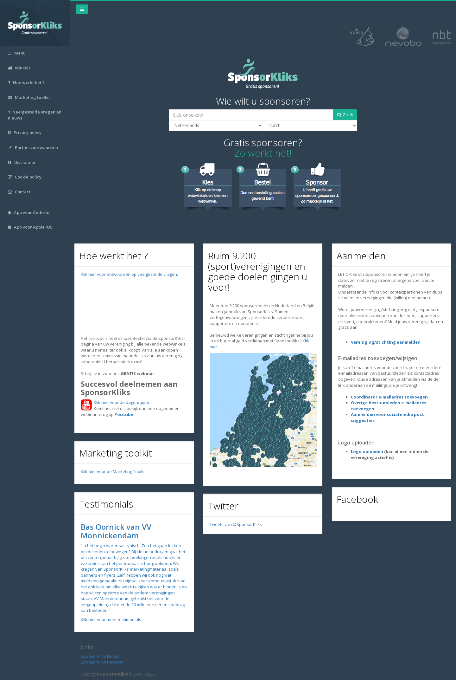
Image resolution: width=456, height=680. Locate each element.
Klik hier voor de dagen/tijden (121, 402)
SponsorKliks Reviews (102, 662)
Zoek (345, 115)
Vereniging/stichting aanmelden (386, 342)
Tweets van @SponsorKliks (236, 524)
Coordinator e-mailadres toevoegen (389, 397)
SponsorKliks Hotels (100, 656)
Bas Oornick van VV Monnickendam (116, 530)
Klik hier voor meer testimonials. (111, 619)
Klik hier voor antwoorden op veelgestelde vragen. (129, 274)
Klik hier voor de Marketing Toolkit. (114, 471)
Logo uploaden (367, 451)
